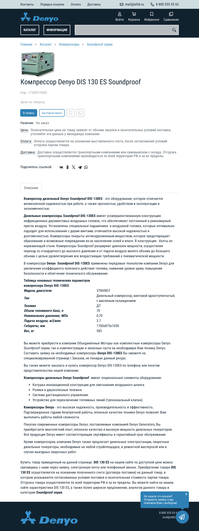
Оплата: (26, 141)
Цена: (24, 130)
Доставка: (28, 152)
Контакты (27, 4)
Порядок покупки (52, 4)
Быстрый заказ (52, 113)
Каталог (30, 30)
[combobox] (127, 30)
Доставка (93, 4)
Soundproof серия (100, 44)
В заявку (28, 113)
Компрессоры (69, 44)
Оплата (76, 4)
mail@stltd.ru (134, 4)
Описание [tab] (31, 188)
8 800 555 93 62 (167, 4)
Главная (26, 44)
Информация (57, 30)
